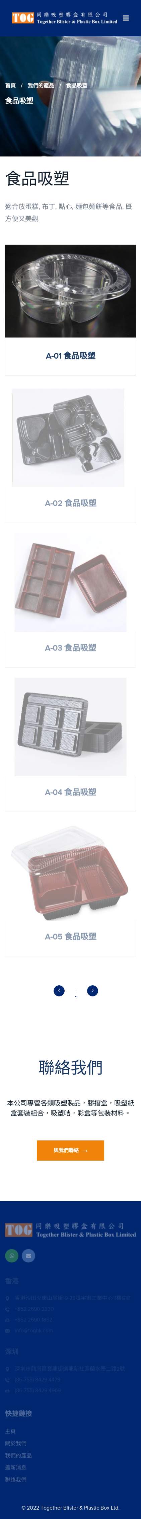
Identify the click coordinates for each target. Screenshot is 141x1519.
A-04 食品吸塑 (70, 794)
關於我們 (15, 1445)
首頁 (10, 86)
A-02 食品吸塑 (70, 505)
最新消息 (15, 1470)
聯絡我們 (15, 1482)
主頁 (10, 1433)
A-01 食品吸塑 (70, 356)
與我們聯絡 (70, 1151)
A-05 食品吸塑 (70, 938)
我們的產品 (40, 86)
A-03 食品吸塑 (70, 649)
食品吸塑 (76, 86)
